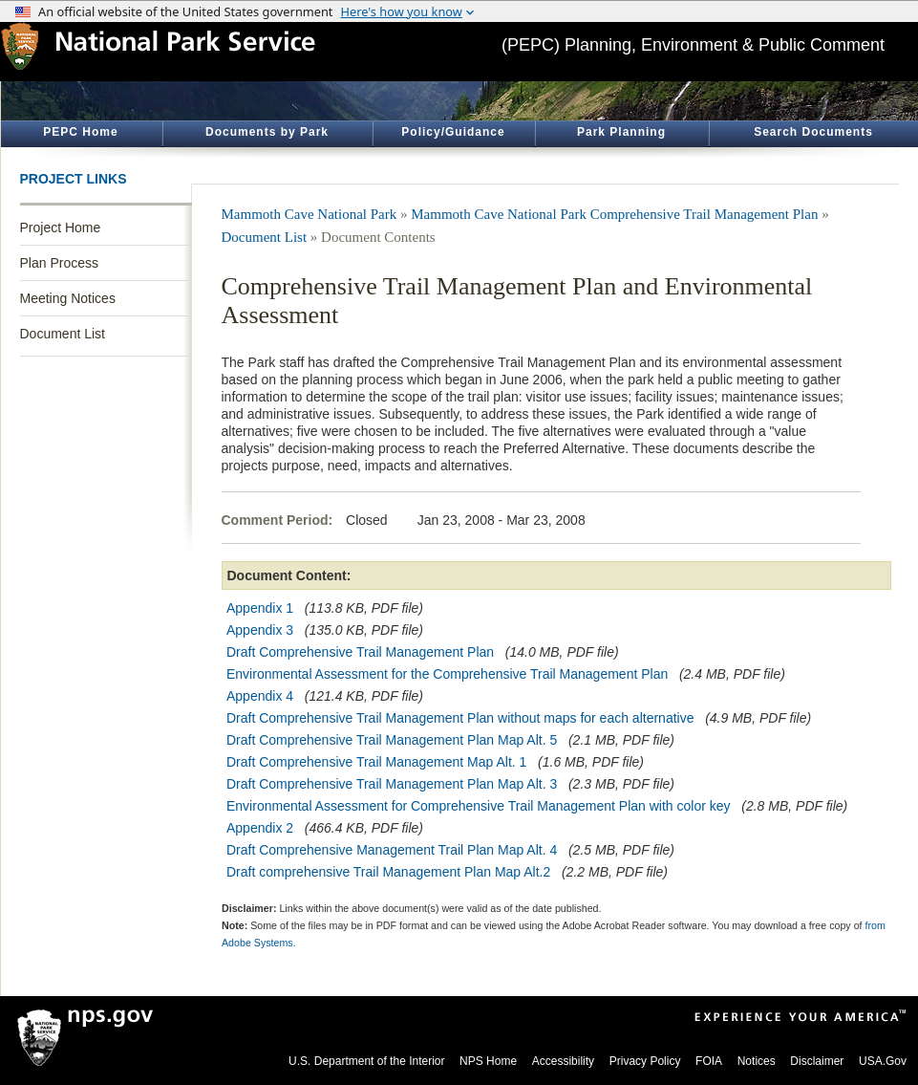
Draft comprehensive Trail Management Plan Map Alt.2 (388, 871)
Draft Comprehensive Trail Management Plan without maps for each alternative (460, 718)
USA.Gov (883, 1061)
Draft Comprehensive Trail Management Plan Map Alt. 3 (391, 784)
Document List (62, 333)
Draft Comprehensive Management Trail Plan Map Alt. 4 (391, 849)
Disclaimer (816, 1061)
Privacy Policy (645, 1061)
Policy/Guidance (452, 132)
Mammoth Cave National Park (309, 214)
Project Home (60, 227)
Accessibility (563, 1061)
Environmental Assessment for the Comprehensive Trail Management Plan (447, 674)
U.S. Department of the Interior (366, 1061)
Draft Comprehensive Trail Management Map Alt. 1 (376, 762)
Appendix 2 (259, 827)
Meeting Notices (68, 298)
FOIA (708, 1061)
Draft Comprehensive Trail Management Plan (360, 652)
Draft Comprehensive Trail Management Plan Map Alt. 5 (391, 740)
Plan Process (59, 263)
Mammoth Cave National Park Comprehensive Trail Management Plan (614, 214)
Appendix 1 (259, 608)
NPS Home (488, 1061)
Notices (756, 1061)
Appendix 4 (259, 696)
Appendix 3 (259, 630)
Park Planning (621, 132)
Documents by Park (267, 132)
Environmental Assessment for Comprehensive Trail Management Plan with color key (478, 806)
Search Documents (813, 132)
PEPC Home (80, 132)
